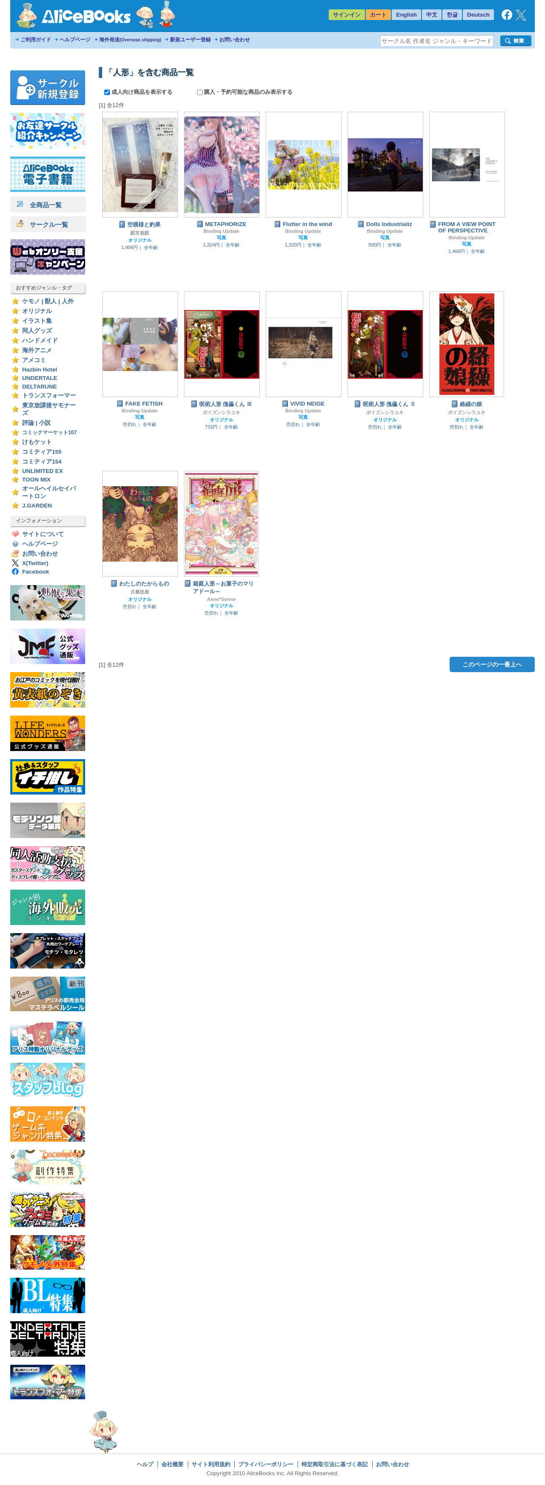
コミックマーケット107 (49, 432)
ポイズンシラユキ (221, 412)
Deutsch (478, 15)
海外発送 (130, 40)
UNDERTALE (39, 378)
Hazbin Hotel (39, 369)
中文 (431, 15)
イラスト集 (37, 321)
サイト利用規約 (211, 1464)
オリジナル (37, 311)
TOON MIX (36, 479)
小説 (45, 423)
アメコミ (34, 360)
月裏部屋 (139, 592)
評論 (28, 423)
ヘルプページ (75, 40)
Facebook (35, 571)
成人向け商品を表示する (139, 92)
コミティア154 (42, 461)
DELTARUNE (39, 386)
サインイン (347, 15)
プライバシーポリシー (265, 1464)
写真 (221, 237)
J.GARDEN (37, 505)
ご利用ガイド (35, 40)
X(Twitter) (35, 563)
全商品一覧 (39, 205)
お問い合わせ (234, 40)
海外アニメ (37, 350)
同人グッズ (37, 331)
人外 (68, 301)
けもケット (37, 442)
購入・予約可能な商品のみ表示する (245, 92)
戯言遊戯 (139, 232)
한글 (452, 15)
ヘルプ (145, 1464)
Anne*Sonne (221, 599)
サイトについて (43, 534)
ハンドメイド (40, 340)
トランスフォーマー (49, 395)
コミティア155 (42, 452)
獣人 (51, 301)
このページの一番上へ (492, 664)
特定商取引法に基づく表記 (334, 1464)
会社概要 (172, 1464)
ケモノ (31, 301)
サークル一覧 (42, 224)
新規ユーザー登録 (190, 40)
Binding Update (221, 231)
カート (378, 15)
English (406, 15)
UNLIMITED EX (42, 471)
